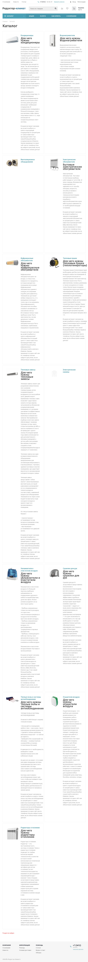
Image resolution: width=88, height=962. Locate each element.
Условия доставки (25, 950)
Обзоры (38, 952)
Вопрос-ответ (40, 950)
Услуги (43, 16)
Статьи (38, 947)
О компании (71, 16)
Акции (31, 16)
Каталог (10, 16)
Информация (24, 945)
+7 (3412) (43, 2)
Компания (7, 945)
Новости (5, 950)
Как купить (56, 16)
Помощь (39, 945)
